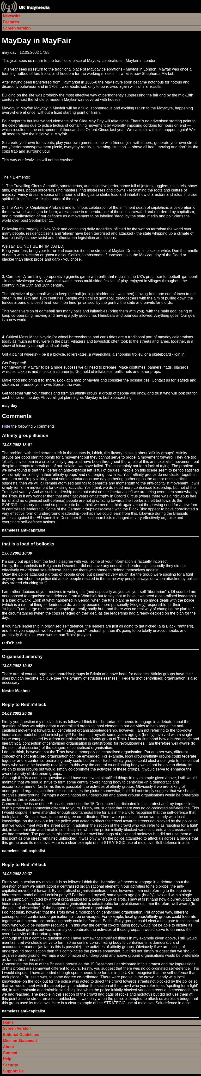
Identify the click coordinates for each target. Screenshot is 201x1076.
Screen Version (17, 28)
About (8, 1047)
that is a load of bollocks (28, 543)
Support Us (13, 1071)
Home (8, 1022)
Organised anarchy (22, 656)
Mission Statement (20, 1041)
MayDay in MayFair (36, 40)
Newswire (12, 16)
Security (10, 1065)
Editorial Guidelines (21, 1035)
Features (11, 22)
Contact (10, 1053)
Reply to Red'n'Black (24, 704)
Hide (6, 426)
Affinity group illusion (25, 435)
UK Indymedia (34, 7)
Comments (17, 416)
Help (7, 1059)
